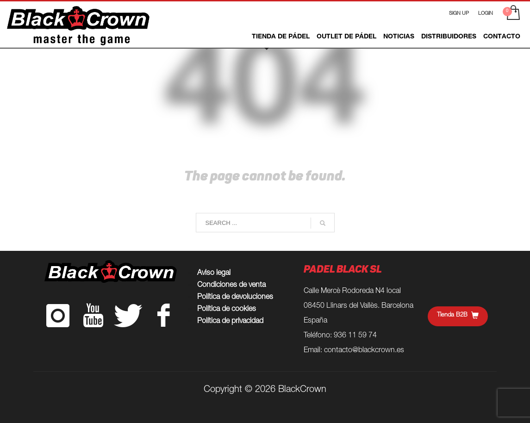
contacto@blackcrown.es (364, 351)
